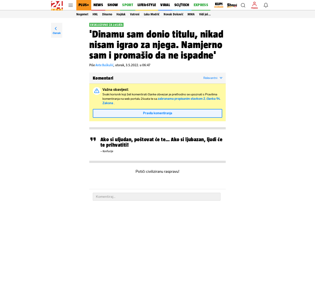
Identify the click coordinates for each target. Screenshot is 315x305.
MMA (191, 14)
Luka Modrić (151, 14)
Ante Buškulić (104, 65)
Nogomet (82, 14)
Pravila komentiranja (157, 113)
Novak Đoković (173, 14)
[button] (243, 5)
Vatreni (135, 14)
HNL (95, 14)
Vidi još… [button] (205, 14)
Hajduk (121, 14)
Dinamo (107, 14)
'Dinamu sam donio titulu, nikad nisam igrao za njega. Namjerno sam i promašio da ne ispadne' (156, 44)
